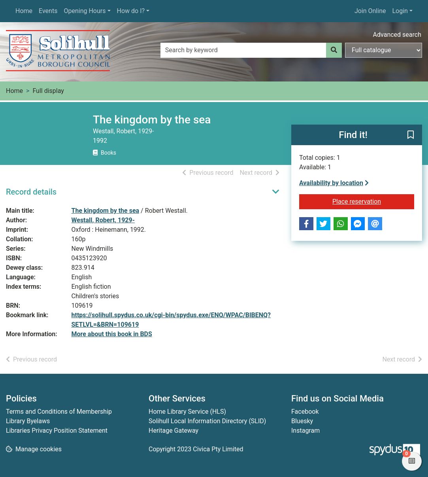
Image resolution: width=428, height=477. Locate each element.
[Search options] (383, 50)
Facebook (305, 411)
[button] (410, 135)
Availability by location (334, 183)
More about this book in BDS (112, 334)
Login (399, 11)
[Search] (334, 50)
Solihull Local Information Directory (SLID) (207, 421)
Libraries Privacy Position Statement (56, 430)
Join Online (370, 11)
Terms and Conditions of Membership (59, 411)
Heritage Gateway (173, 430)
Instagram (305, 430)
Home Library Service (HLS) (187, 411)
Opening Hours (85, 11)
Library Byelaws (28, 421)
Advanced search (397, 34)
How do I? (131, 11)
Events (48, 11)
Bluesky (302, 421)
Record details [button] (31, 192)
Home (23, 11)
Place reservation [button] (373, 201)
